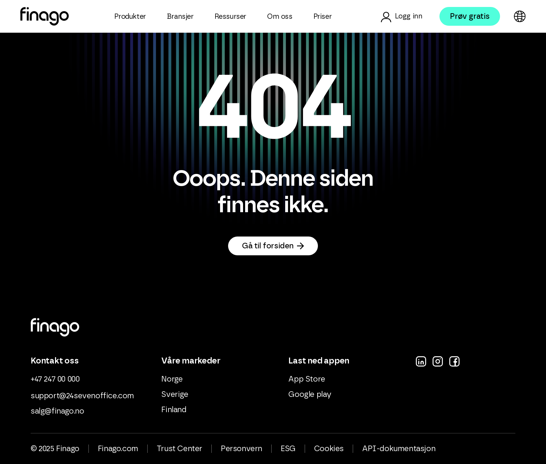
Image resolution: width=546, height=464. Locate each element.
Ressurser (230, 16)
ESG (288, 449)
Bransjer (180, 16)
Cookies (329, 449)
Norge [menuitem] (171, 379)
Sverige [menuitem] (174, 394)
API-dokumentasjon (398, 449)
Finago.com (118, 449)
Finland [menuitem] (173, 410)
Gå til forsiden (268, 246)
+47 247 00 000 (55, 379)
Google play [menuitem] (310, 394)
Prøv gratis (470, 16)
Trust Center (179, 449)
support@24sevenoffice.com (82, 396)
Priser (322, 16)
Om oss (279, 16)
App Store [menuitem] (306, 379)
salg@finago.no (57, 411)
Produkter (130, 16)
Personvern (241, 449)
